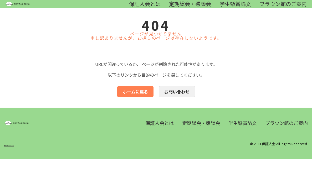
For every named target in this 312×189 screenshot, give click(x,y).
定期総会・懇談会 (190, 7)
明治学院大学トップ (19, 160)
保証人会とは (145, 7)
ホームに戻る (135, 99)
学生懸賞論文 (235, 7)
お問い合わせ (177, 99)
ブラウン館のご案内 (283, 7)
